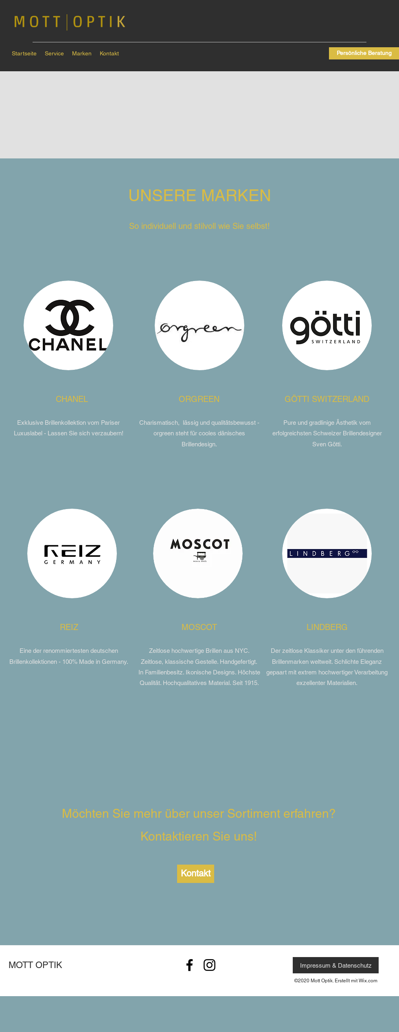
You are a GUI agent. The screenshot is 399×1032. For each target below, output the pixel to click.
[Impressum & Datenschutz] (336, 965)
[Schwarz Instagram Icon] (209, 965)
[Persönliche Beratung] (364, 53)
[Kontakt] (195, 874)
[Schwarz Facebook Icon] (189, 965)
